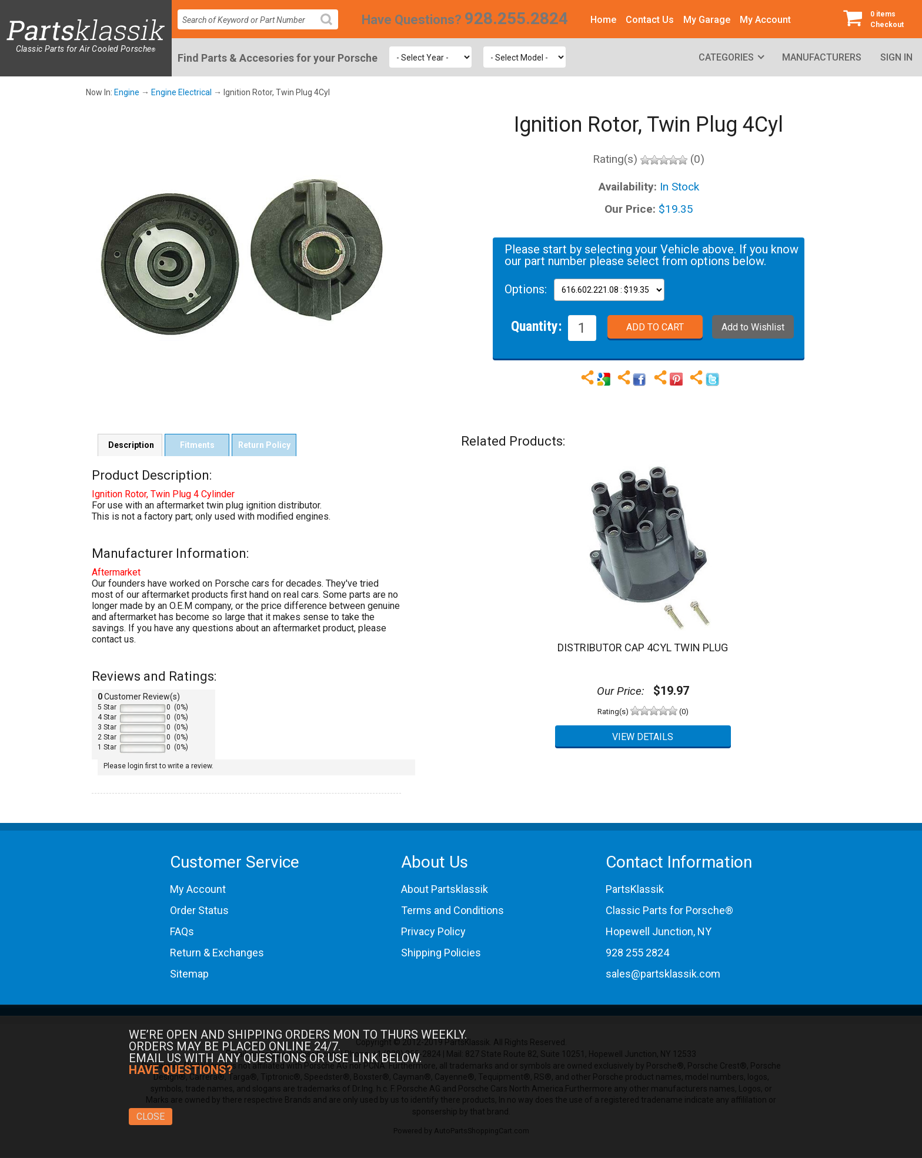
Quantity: (536, 325)
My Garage (706, 19)
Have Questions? (412, 19)
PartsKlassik (635, 889)
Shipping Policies (441, 952)
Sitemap (189, 974)
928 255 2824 (637, 952)
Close (150, 1116)
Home (603, 19)
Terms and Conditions (452, 910)
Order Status (199, 910)
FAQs (182, 931)
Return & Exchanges (217, 952)
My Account (765, 19)
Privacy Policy (433, 931)
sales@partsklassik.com (663, 974)
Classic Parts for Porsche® (669, 910)
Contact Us (650, 19)
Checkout (878, 19)
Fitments (197, 445)
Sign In (896, 57)
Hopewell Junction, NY (658, 931)
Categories (726, 57)
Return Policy (264, 445)
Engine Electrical (181, 92)
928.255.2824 (516, 18)
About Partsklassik (444, 889)
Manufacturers (821, 57)
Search (331, 28)
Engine (126, 92)
